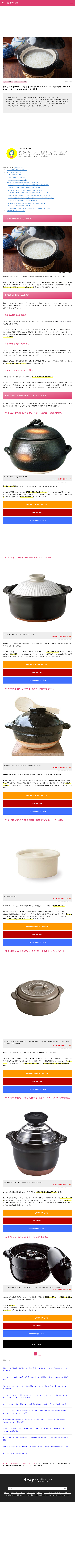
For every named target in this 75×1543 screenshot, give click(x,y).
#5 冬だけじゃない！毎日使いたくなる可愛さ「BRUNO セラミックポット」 (29, 195)
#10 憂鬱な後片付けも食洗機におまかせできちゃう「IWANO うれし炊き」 (29, 208)
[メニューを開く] (70, 2)
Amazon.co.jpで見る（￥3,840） (37, 504)
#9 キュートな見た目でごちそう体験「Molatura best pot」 (24, 205)
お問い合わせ (31, 1493)
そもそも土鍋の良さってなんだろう (17, 170)
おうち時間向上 (8, 82)
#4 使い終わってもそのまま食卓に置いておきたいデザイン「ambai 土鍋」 (28, 192)
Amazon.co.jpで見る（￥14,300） (37, 926)
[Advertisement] (37, 20)
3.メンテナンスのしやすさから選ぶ (17, 180)
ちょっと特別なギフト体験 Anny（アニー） (57, 1493)
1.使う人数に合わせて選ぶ (15, 174)
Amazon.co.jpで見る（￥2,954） (37, 664)
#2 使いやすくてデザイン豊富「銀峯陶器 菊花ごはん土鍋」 (25, 187)
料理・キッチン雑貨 (20, 82)
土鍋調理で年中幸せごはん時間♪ (16, 211)
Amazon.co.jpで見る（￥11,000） (37, 1073)
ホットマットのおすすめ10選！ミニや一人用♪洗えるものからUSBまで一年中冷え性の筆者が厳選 (34, 1404)
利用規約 (39, 1493)
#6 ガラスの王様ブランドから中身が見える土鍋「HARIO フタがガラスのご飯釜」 (31, 198)
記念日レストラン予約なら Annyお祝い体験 (19, 1495)
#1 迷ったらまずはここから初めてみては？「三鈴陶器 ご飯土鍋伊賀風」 (28, 185)
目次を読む (18, 167)
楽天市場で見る (37, 512)
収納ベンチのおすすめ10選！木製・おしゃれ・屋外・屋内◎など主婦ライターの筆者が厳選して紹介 (35, 1446)
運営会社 (6, 1493)
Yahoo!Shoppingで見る (37, 520)
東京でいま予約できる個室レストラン (15, 1453)
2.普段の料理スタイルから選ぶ (16, 177)
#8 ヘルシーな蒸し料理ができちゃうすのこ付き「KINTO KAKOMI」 (27, 203)
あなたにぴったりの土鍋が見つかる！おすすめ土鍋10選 (22, 182)
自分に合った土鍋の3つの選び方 (16, 172)
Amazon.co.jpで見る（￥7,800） (37, 795)
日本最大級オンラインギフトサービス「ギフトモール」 (52, 1495)
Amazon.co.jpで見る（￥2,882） (37, 1318)
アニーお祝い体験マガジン (10, 3)
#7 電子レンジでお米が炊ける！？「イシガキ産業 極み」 (24, 200)
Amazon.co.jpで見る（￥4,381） (37, 1213)
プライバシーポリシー (18, 1493)
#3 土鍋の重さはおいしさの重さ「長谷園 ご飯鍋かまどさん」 (25, 190)
